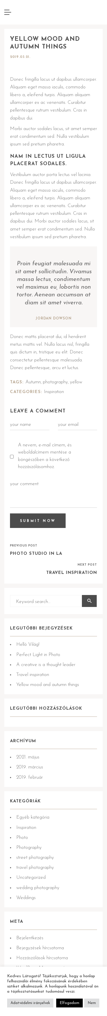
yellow (76, 382)
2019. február (29, 777)
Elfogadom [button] (69, 1003)
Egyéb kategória (32, 817)
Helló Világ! (27, 644)
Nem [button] (92, 1003)
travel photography (35, 867)
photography (55, 382)
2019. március (29, 767)
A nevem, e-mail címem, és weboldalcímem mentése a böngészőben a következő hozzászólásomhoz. (45, 456)
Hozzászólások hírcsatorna (42, 958)
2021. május (27, 757)
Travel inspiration (71, 573)
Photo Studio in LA (36, 554)
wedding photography (37, 887)
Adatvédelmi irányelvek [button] (30, 1003)
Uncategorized (31, 877)
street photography (35, 857)
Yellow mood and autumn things (47, 684)
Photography (29, 847)
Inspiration (54, 391)
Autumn (33, 382)
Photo (22, 837)
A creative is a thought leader (45, 664)
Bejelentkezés (29, 938)
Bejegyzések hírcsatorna (40, 948)
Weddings (26, 897)
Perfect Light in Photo (38, 654)
